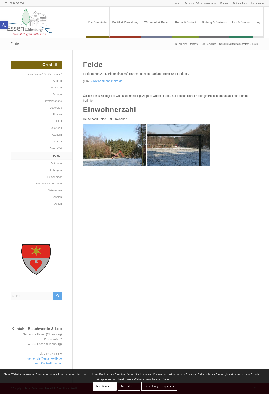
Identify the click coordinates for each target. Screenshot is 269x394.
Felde (15, 44)
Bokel (58, 121)
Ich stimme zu (104, 386)
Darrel (58, 141)
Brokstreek (55, 127)
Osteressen (55, 190)
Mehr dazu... (129, 386)
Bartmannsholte (52, 101)
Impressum (257, 3)
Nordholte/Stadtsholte (49, 183)
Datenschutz (240, 3)
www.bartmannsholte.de (106, 81)
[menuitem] (97, 22)
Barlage (57, 94)
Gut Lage (56, 163)
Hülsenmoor (54, 176)
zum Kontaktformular (48, 363)
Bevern (57, 114)
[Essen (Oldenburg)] (29, 22)
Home (177, 3)
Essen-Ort (55, 148)
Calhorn (57, 134)
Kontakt (224, 3)
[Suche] (258, 22)
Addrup (57, 80)
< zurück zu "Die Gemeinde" (45, 74)
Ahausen (56, 87)
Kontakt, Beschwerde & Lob (37, 329)
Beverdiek (56, 107)
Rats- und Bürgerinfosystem (200, 3)
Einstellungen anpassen (159, 386)
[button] (4, 25)
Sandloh (57, 197)
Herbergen (55, 170)
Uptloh (58, 203)
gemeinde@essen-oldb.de (44, 358)
